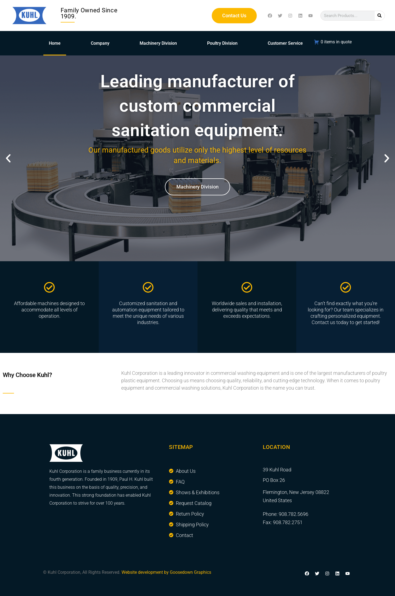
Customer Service (285, 43)
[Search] (380, 15)
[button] (8, 158)
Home (55, 43)
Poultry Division (222, 43)
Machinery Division (158, 43)
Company (100, 43)
